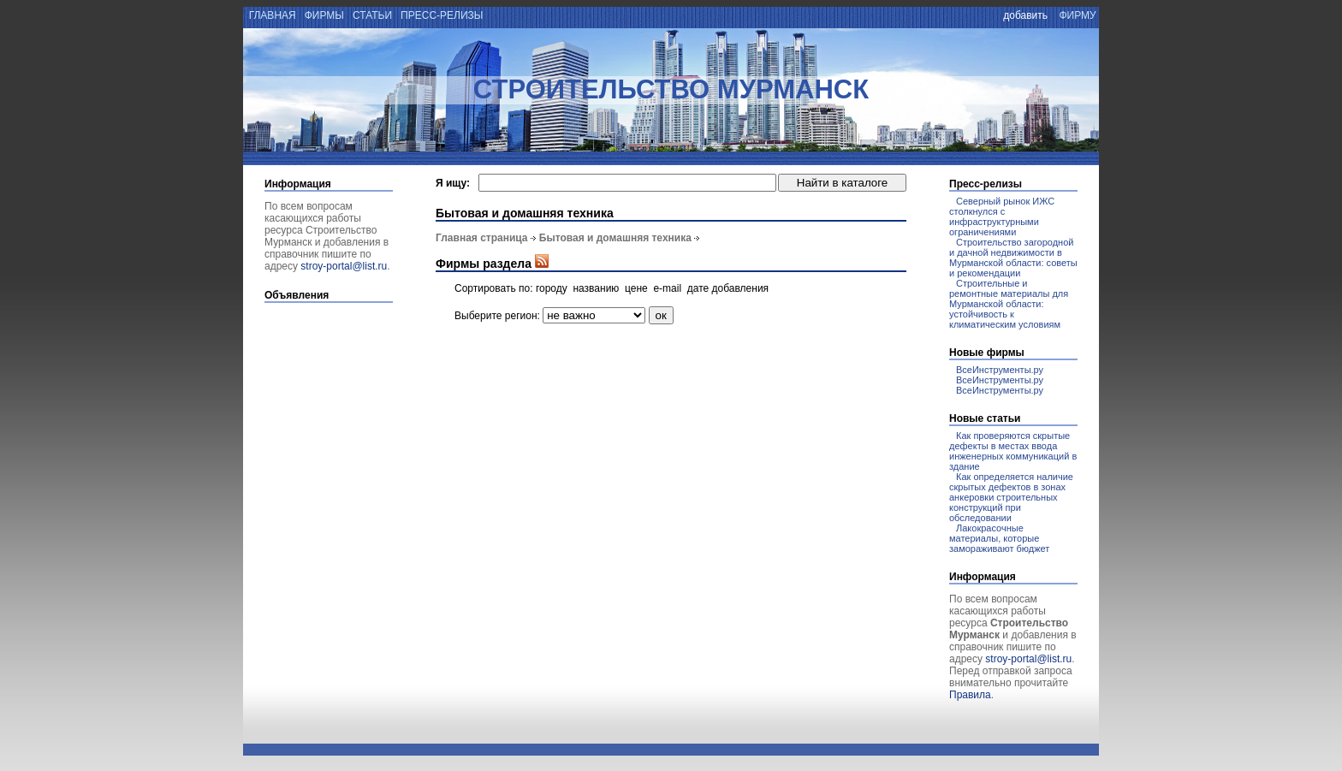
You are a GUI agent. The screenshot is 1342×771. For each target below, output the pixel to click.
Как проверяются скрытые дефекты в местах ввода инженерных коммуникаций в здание (1013, 450)
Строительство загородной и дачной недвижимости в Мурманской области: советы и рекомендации (1013, 257)
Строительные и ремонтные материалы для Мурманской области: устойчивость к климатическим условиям (1008, 303)
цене (636, 288)
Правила (970, 695)
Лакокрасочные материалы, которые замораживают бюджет (999, 538)
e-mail (667, 288)
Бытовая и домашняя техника (615, 238)
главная (271, 15)
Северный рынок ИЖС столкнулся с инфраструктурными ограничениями (1001, 216)
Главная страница (482, 238)
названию (596, 288)
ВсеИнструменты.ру (999, 370)
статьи (372, 15)
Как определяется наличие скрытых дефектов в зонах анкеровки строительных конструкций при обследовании (1011, 497)
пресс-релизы (442, 15)
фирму (1077, 15)
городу (551, 288)
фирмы (324, 15)
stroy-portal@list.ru (343, 266)
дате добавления (728, 288)
